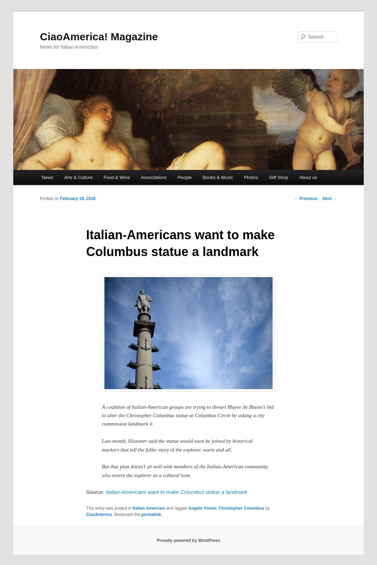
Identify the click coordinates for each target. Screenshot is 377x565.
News (47, 177)
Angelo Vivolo (202, 508)
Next (330, 198)
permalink (151, 514)
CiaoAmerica (99, 514)
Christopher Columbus (241, 508)
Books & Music (218, 177)
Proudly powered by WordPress (188, 540)
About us (308, 177)
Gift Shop (278, 177)
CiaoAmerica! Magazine (99, 36)
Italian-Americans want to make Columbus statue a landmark (176, 492)
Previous (305, 198)
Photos (251, 177)
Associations (153, 177)
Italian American (149, 508)
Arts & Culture (78, 177)
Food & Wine (117, 177)
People (185, 177)
